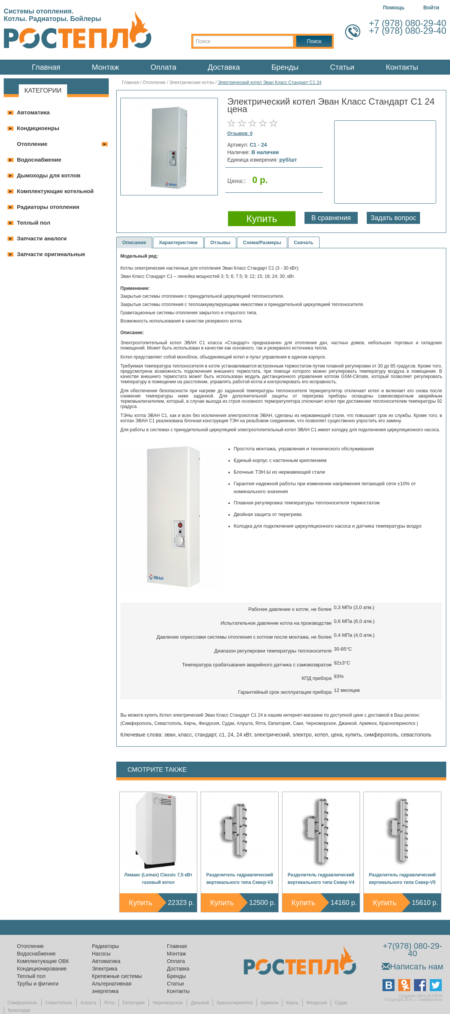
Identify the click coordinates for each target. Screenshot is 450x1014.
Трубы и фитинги (37, 984)
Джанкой (200, 1002)
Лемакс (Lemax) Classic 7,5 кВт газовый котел (158, 878)
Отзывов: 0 (239, 133)
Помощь (394, 7)
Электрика (104, 969)
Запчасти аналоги (42, 238)
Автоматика (33, 112)
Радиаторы (105, 946)
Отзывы (220, 242)
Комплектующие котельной (55, 191)
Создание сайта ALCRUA (420, 996)
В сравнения (331, 218)
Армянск (269, 1002)
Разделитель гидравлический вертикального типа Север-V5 (402, 878)
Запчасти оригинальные (51, 254)
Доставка (224, 67)
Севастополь (58, 1002)
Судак (341, 1002)
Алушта (88, 1002)
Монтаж (105, 67)
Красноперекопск (235, 1002)
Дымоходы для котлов (49, 175)
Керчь (292, 1002)
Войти (431, 7)
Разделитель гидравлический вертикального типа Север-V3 (239, 878)
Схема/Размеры (262, 242)
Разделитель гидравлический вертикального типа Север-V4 (321, 878)
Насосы (101, 954)
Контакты (402, 67)
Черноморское (168, 1002)
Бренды (285, 67)
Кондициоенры (38, 128)
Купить (141, 902)
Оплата (163, 67)
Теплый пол (33, 222)
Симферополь (23, 1002)
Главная (46, 67)
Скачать (304, 242)
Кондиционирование (42, 969)
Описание (134, 242)
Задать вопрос (393, 218)
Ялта (109, 1002)
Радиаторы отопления (48, 207)
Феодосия (316, 1002)
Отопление (32, 144)
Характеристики (178, 242)
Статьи (342, 67)
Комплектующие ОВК (43, 961)
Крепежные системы (117, 976)
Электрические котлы (191, 82)
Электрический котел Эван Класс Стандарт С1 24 (270, 82)
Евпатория (134, 1002)
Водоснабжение (39, 159)
